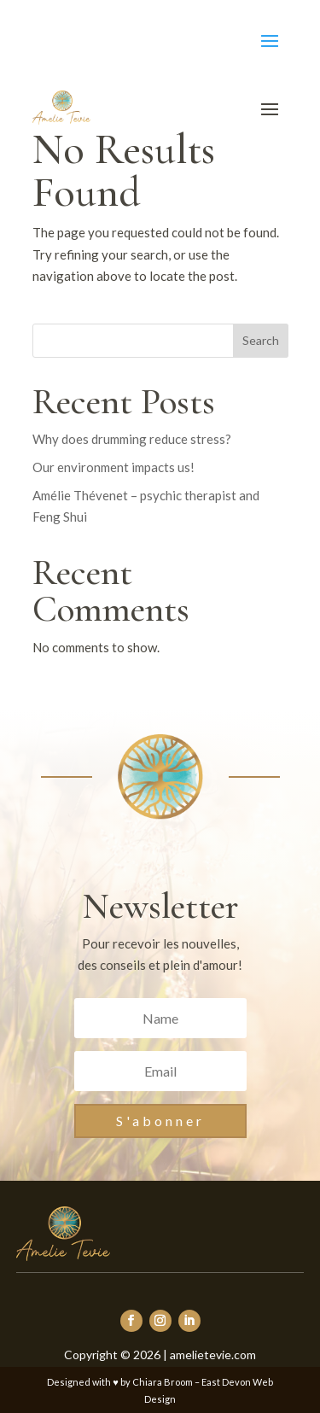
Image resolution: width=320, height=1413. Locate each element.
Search (260, 340)
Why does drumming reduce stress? (131, 439)
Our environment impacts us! (113, 467)
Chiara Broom (162, 1381)
